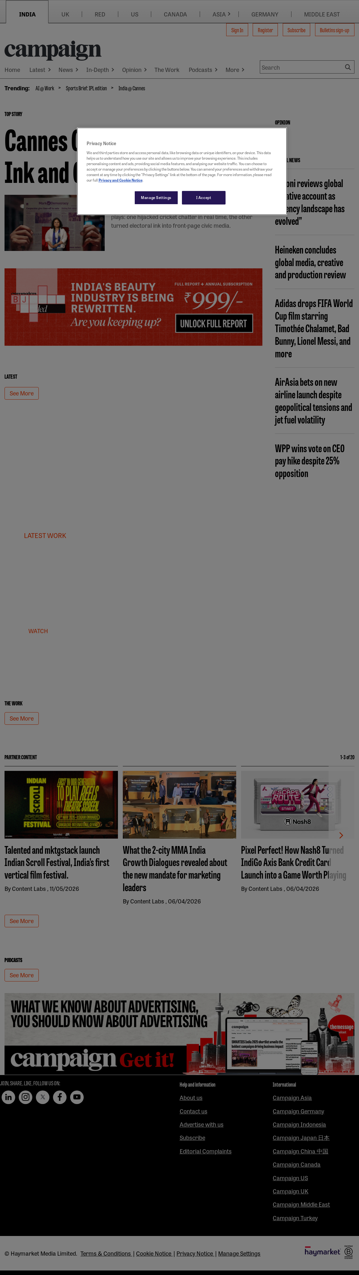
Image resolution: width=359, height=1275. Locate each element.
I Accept (203, 197)
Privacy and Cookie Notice (121, 180)
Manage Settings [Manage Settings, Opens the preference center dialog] (156, 197)
